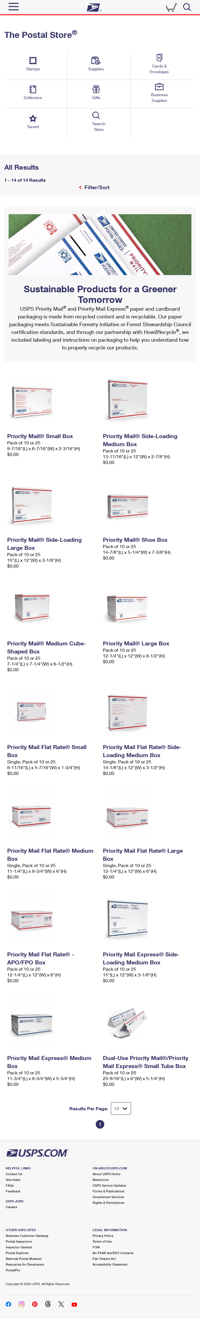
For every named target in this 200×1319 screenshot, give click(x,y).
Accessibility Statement (110, 1264)
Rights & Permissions (108, 1202)
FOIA (96, 1247)
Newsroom (101, 1179)
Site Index (13, 1179)
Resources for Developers (25, 1264)
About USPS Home (106, 1174)
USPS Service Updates (109, 1185)
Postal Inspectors (19, 1241)
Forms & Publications (108, 1191)
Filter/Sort (96, 187)
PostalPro (13, 1270)
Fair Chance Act (104, 1258)
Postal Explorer (17, 1253)
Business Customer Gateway (27, 1235)
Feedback (13, 1191)
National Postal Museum (24, 1258)
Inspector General (19, 1247)
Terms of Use (102, 1241)
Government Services (108, 1197)
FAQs (10, 1185)
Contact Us (14, 1174)
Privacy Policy (103, 1235)
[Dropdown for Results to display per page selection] (121, 1108)
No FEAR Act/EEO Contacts (113, 1253)
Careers (11, 1207)
